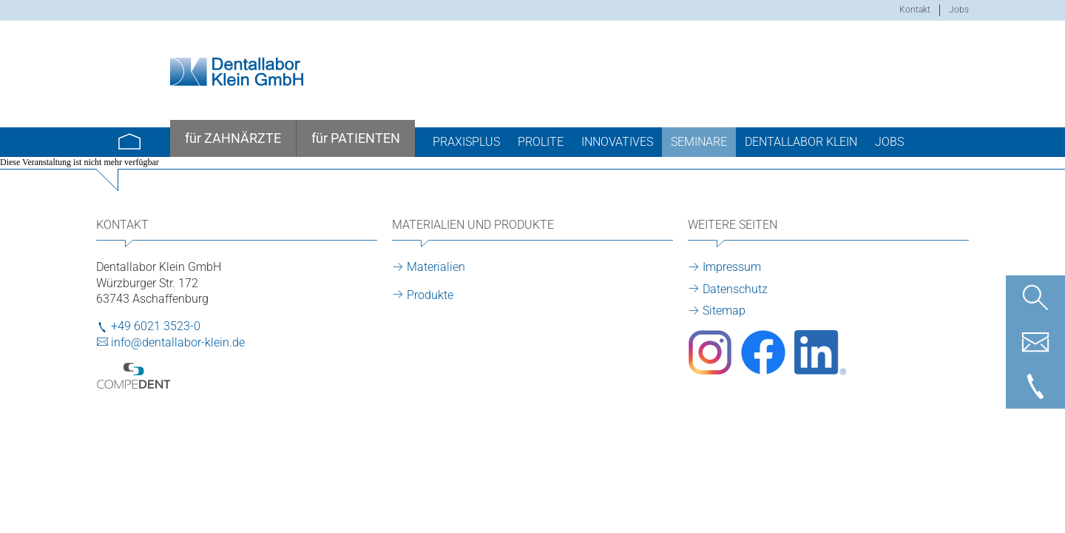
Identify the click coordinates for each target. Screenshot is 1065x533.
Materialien (436, 267)
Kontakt (914, 9)
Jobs (959, 9)
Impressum (732, 267)
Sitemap (724, 311)
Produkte (430, 295)
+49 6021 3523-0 (155, 326)
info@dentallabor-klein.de (178, 342)
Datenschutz (735, 289)
